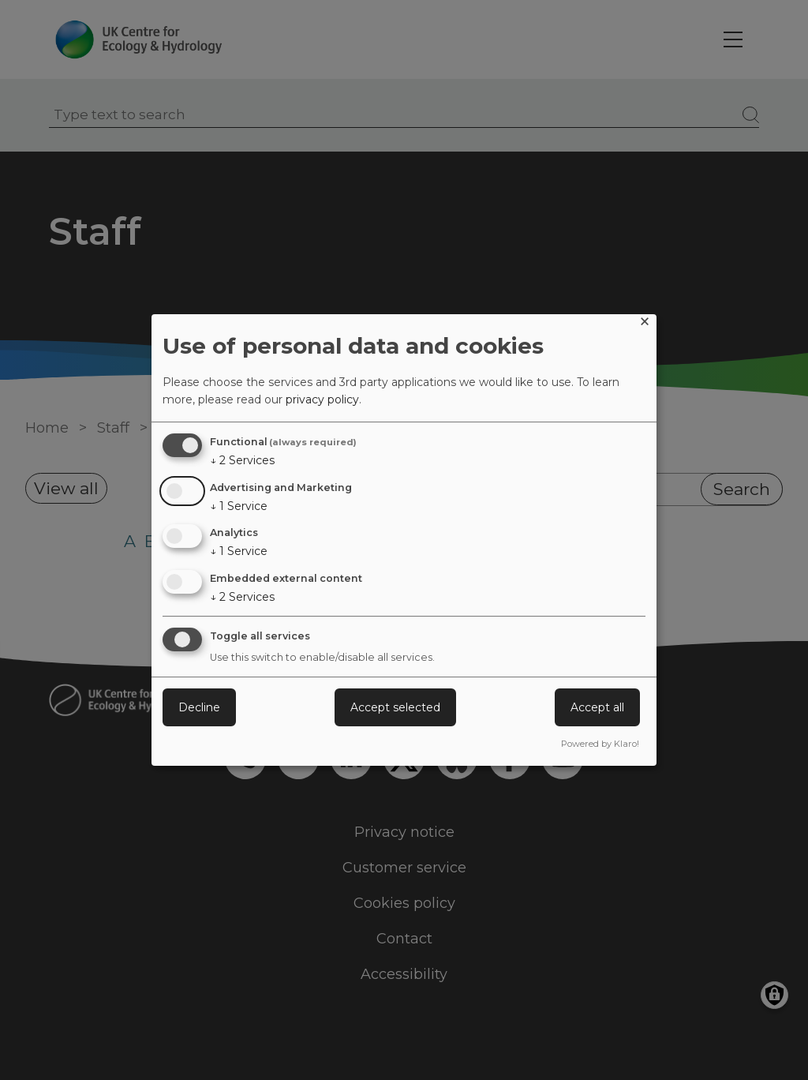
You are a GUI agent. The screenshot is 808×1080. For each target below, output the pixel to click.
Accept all (597, 707)
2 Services (242, 460)
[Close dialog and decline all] (644, 324)
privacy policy (322, 399)
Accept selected (395, 707)
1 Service (238, 506)
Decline (199, 707)
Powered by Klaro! (600, 743)
